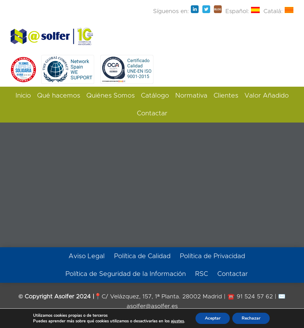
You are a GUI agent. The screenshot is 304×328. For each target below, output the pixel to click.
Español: (242, 11)
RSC (201, 274)
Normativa (191, 95)
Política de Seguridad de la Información (125, 274)
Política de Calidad (142, 256)
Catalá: (278, 11)
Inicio (23, 95)
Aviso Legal (87, 256)
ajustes (177, 321)
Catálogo (155, 95)
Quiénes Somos (110, 95)
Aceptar (212, 318)
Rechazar (251, 318)
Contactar (152, 113)
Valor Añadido (266, 95)
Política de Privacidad (212, 256)
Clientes (226, 95)
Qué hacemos (58, 95)
